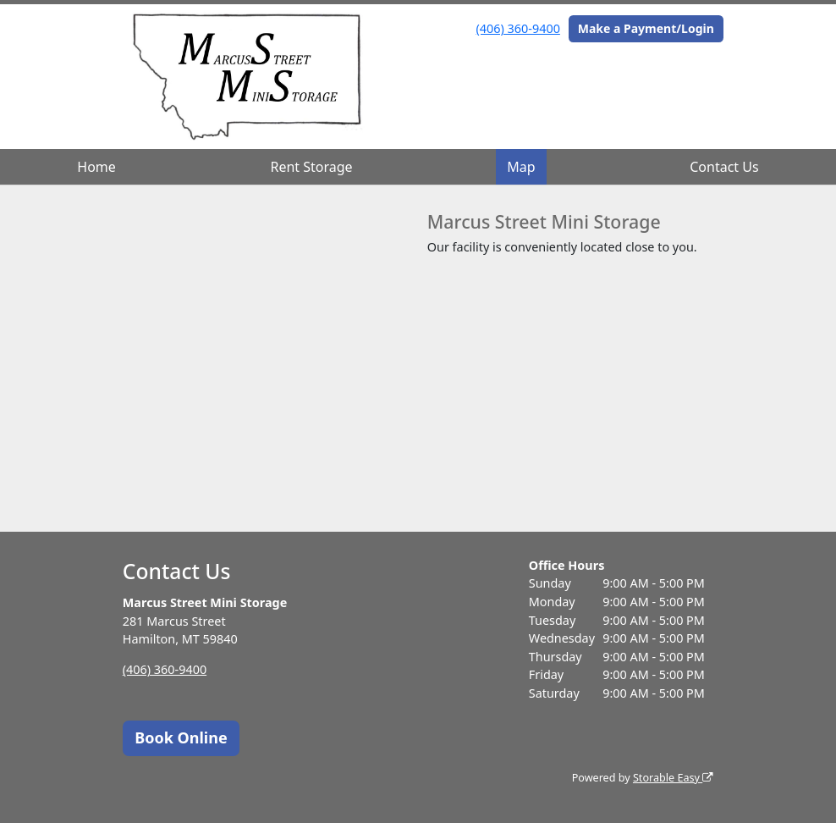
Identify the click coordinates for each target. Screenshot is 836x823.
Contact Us (724, 166)
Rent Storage (311, 166)
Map (521, 166)
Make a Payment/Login (646, 28)
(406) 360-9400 (518, 28)
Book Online (181, 737)
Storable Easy (673, 778)
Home (96, 166)
